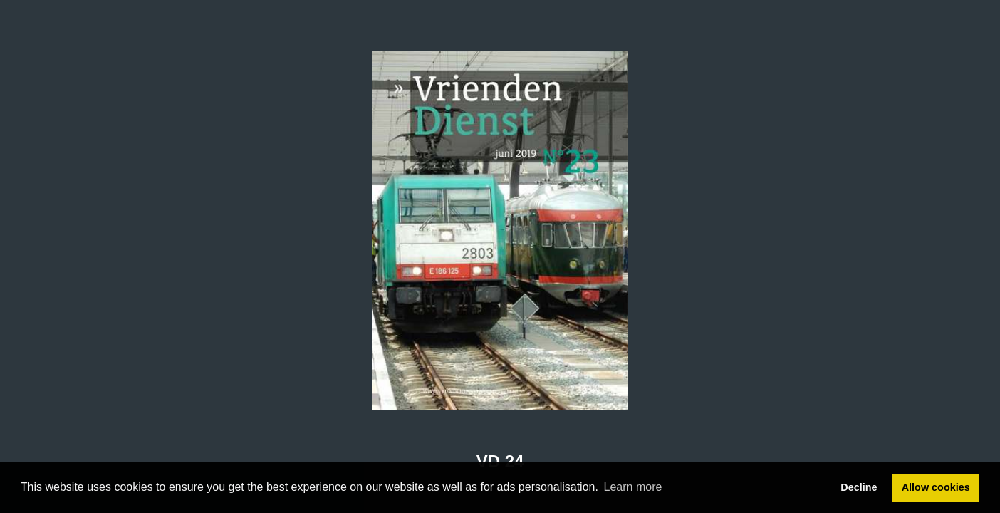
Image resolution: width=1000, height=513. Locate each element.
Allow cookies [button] (936, 487)
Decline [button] (858, 487)
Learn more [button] (633, 487)
